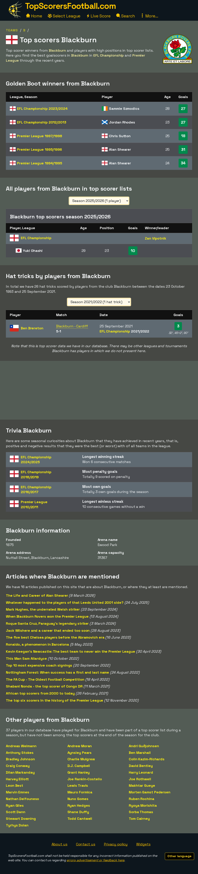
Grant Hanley (78, 772)
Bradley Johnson (20, 759)
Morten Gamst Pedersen (149, 792)
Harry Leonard (141, 772)
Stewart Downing (21, 818)
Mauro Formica (80, 792)
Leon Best (14, 785)
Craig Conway (18, 765)
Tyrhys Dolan (17, 825)
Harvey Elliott (17, 779)
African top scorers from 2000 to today (40, 693)
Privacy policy (116, 844)
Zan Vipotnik (155, 238)
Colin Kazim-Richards (146, 759)
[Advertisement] (99, 390)
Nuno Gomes (77, 799)
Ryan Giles (15, 805)
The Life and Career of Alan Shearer (37, 595)
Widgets (143, 844)
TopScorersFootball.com (70, 6)
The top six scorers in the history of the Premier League (54, 700)
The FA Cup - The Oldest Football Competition (45, 679)
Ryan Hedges (78, 805)
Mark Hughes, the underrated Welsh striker (43, 609)
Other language (179, 856)
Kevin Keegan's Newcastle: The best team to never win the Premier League (70, 651)
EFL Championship (42, 108)
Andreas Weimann (21, 746)
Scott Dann (15, 812)
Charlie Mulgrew (81, 759)
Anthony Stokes (20, 752)
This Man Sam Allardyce (26, 658)
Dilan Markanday (20, 772)
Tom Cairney (139, 818)
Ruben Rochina (141, 799)
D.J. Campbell (78, 765)
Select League (64, 16)
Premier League (39, 136)
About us (59, 844)
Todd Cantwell (79, 818)
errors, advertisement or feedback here (95, 860)
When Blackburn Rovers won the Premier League (47, 616)
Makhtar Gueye (142, 785)
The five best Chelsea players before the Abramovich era (55, 637)
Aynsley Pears (79, 752)
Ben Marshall (140, 752)
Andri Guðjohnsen (144, 746)
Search (125, 16)
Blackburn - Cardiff (72, 326)
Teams (12, 30)
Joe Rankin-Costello (84, 779)
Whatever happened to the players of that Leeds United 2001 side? (65, 602)
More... (149, 16)
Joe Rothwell (140, 779)
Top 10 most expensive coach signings (39, 665)
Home (34, 16)
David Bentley (141, 765)
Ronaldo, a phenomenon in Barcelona (37, 644)
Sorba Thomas (141, 812)
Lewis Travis (77, 785)
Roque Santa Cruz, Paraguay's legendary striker (47, 623)
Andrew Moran (79, 746)
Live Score (98, 16)
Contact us (85, 844)
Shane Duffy (78, 812)
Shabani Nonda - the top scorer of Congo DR (44, 686)
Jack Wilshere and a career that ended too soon (48, 630)
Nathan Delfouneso (22, 799)
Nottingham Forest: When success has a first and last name (57, 672)
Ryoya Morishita (143, 805)
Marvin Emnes (17, 792)
